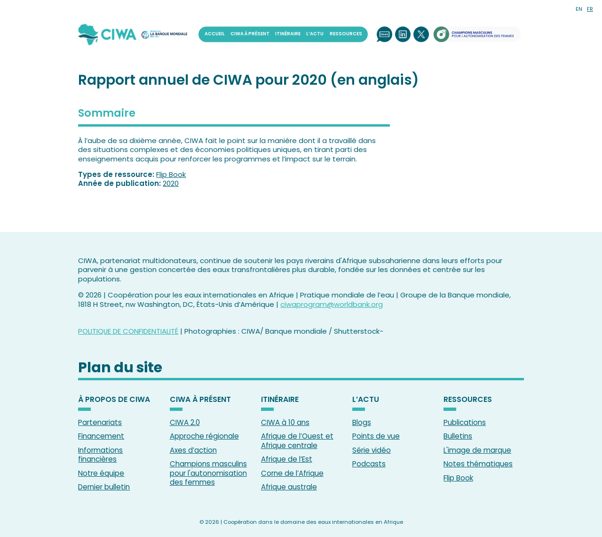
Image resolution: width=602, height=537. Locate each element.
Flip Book (171, 174)
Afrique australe (289, 487)
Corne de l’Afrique (292, 473)
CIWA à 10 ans (285, 422)
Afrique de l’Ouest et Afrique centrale (297, 440)
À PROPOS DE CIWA (114, 400)
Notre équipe (101, 473)
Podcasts (369, 464)
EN (579, 9)
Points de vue (376, 436)
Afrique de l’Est (286, 459)
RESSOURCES (346, 34)
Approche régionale (204, 436)
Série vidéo (371, 450)
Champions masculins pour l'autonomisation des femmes (208, 473)
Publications (465, 422)
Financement (101, 436)
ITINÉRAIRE (288, 34)
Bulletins (458, 436)
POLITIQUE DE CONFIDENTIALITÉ (128, 331)
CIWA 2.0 (185, 422)
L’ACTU (315, 34)
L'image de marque (477, 450)
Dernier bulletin (104, 487)
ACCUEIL (215, 34)
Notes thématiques (478, 464)
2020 (171, 183)
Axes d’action (193, 450)
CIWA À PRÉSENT (249, 34)
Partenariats (100, 422)
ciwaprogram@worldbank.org (331, 304)
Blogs (361, 422)
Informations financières (100, 455)
